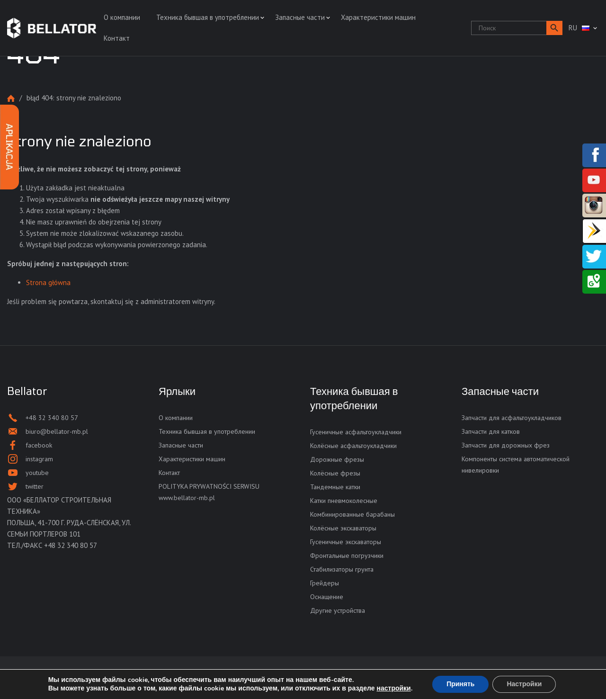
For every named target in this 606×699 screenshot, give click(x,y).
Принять (460, 684)
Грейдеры (324, 583)
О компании (122, 17)
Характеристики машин (378, 17)
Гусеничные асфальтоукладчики (355, 432)
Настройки (524, 684)
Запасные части (300, 17)
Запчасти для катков (491, 431)
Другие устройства (337, 610)
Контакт (117, 38)
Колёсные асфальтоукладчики (353, 445)
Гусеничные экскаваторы (345, 542)
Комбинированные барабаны (352, 514)
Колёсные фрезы (335, 473)
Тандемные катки (335, 487)
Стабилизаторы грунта (342, 569)
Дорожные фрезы (337, 459)
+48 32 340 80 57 (70, 545)
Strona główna (11, 98)
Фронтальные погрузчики (346, 555)
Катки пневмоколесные (343, 500)
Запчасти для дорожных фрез (506, 445)
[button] (554, 28)
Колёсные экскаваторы (343, 528)
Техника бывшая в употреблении (207, 17)
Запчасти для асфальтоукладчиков (511, 417)
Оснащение (326, 596)
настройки (394, 688)
